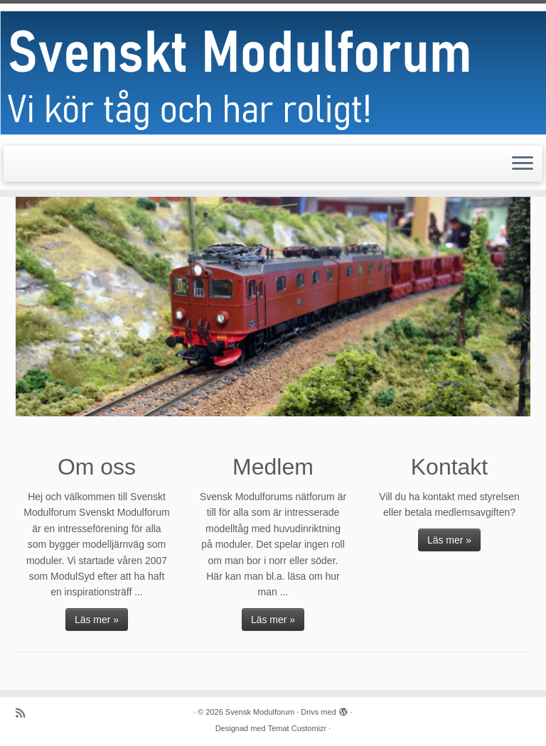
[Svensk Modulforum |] (273, 73)
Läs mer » (97, 619)
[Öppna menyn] (522, 164)
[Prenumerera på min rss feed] (25, 713)
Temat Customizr (297, 728)
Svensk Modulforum (259, 712)
